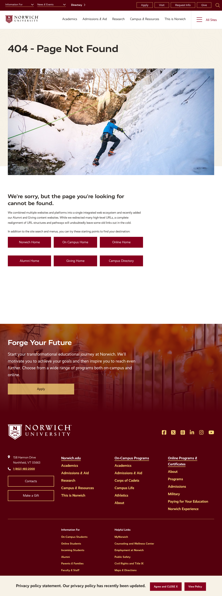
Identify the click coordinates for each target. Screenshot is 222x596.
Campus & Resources (144, 19)
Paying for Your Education (188, 501)
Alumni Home (29, 261)
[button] (166, 587)
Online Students (71, 543)
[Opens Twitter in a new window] (173, 433)
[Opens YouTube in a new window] (211, 433)
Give (204, 5)
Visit (161, 5)
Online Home (121, 242)
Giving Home (75, 261)
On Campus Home (75, 242)
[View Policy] (195, 587)
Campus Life (124, 488)
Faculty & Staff (70, 570)
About (119, 503)
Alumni (65, 557)
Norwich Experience (183, 509)
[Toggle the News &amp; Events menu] (63, 4)
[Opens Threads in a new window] (183, 433)
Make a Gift (31, 495)
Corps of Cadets (127, 480)
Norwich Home (29, 242)
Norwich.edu (71, 458)
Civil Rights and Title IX (129, 563)
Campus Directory (121, 261)
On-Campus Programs (132, 458)
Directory (76, 5)
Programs (175, 479)
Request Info (183, 5)
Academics (69, 19)
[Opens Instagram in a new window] (201, 433)
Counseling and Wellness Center (134, 543)
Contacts (31, 481)
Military (174, 494)
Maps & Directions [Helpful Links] (126, 570)
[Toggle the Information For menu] (31, 4)
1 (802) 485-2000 (24, 468)
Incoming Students (72, 550)
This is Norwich (175, 19)
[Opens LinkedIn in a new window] (192, 433)
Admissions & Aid (95, 19)
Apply (144, 5)
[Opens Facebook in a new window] (164, 433)
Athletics (121, 495)
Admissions (177, 486)
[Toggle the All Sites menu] (206, 20)
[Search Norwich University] (217, 5)
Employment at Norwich (129, 550)
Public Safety (123, 557)
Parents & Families (72, 563)
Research (118, 19)
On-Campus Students (74, 536)
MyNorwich (121, 536)
